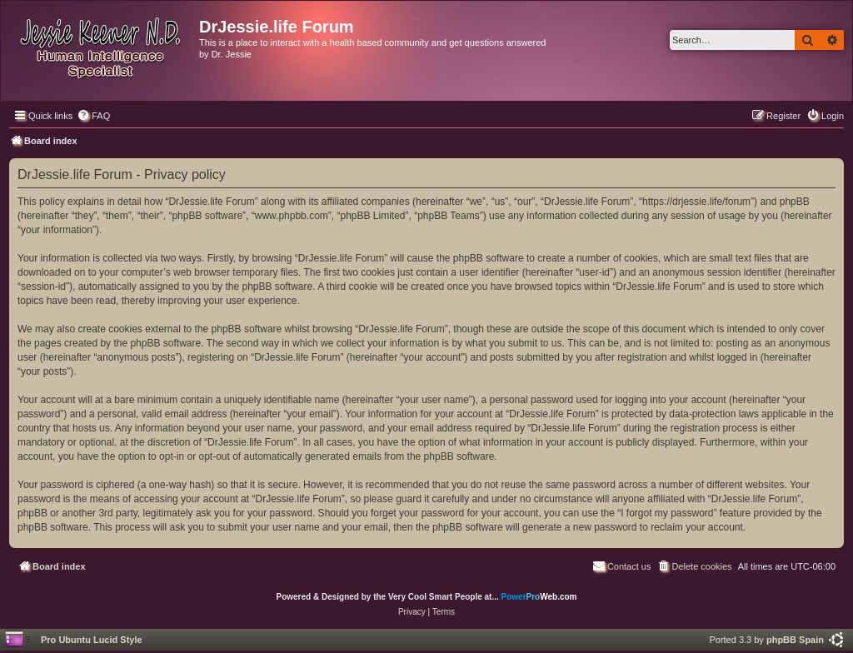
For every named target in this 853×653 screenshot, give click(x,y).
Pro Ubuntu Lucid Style (91, 640)
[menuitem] (93, 116)
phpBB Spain (795, 640)
